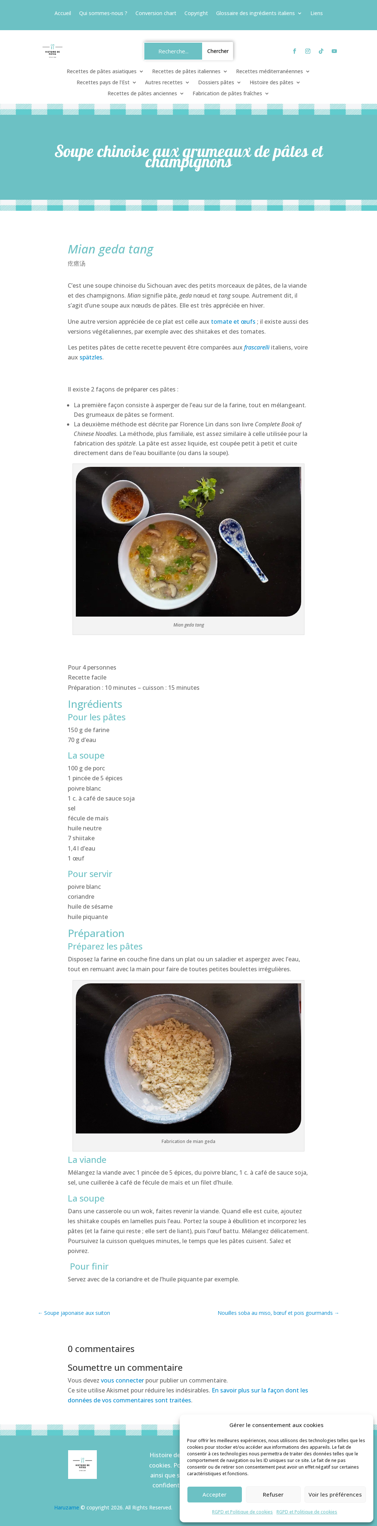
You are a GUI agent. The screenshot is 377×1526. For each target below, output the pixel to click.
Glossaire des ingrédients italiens (255, 14)
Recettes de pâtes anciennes (142, 94)
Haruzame (66, 1507)
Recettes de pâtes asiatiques (102, 72)
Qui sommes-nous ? (103, 14)
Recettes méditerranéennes (269, 72)
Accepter (214, 1494)
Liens (316, 14)
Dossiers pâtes (216, 83)
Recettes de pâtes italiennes (186, 72)
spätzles (91, 357)
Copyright (196, 14)
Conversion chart (155, 14)
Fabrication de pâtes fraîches (227, 94)
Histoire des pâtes (271, 83)
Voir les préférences (335, 1494)
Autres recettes (164, 83)
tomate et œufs (233, 321)
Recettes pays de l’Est (103, 83)
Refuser (273, 1494)
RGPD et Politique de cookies (242, 1512)
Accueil (62, 14)
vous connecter (122, 1380)
